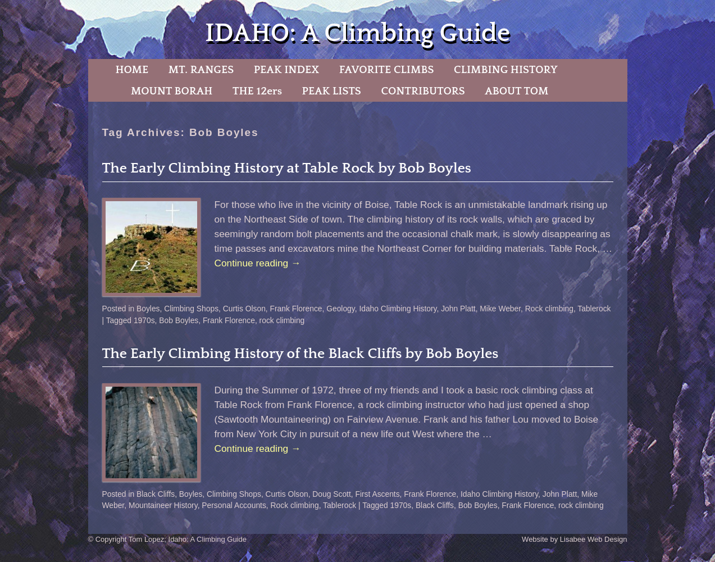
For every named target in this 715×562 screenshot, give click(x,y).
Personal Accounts (234, 505)
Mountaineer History (163, 505)
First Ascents (377, 494)
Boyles (148, 308)
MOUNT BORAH (172, 91)
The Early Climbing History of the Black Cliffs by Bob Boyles (300, 354)
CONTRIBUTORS (422, 91)
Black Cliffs (155, 494)
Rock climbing (549, 308)
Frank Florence (296, 308)
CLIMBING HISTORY (506, 70)
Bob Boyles (178, 320)
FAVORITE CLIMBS (386, 70)
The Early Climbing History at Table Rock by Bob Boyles (286, 168)
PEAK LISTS (331, 91)
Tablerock (594, 308)
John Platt (458, 308)
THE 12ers (257, 91)
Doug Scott (331, 494)
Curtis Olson (244, 308)
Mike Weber (500, 308)
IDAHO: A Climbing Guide (357, 33)
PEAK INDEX (286, 70)
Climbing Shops (191, 308)
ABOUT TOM (516, 91)
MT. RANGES (201, 70)
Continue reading (258, 263)
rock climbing (282, 320)
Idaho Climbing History (397, 308)
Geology (340, 308)
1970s (144, 320)
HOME (131, 70)
